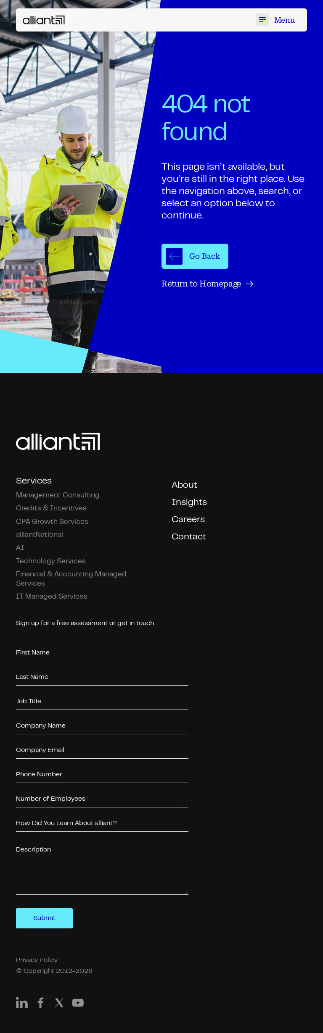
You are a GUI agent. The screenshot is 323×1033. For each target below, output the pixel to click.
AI (20, 548)
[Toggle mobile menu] (277, 20)
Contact (189, 537)
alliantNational (39, 535)
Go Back (193, 256)
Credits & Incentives (51, 508)
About (184, 485)
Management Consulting (58, 495)
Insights (189, 503)
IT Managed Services (51, 597)
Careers (188, 520)
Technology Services (51, 561)
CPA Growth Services (52, 522)
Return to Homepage (208, 283)
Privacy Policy (37, 960)
